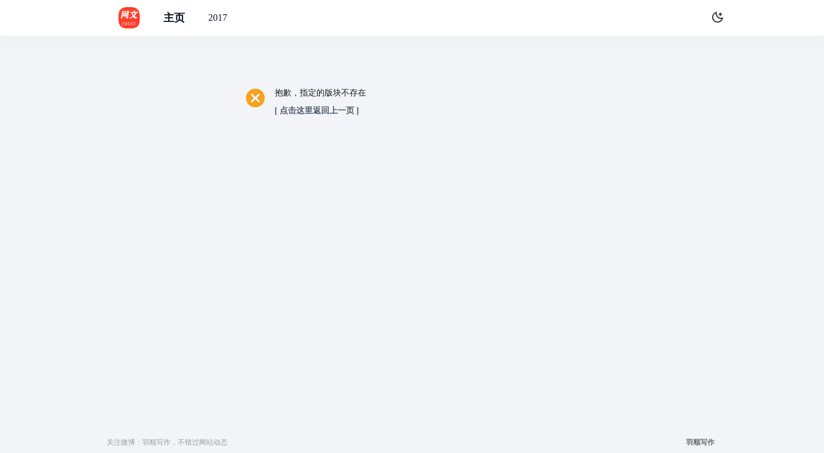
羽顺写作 (700, 442)
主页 (174, 18)
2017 (218, 17)
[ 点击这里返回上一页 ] (317, 110)
